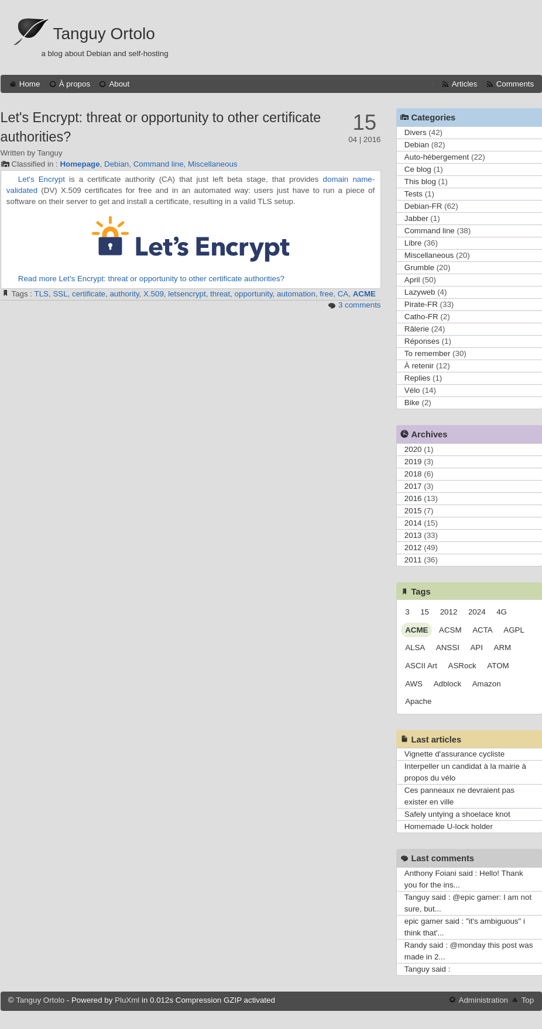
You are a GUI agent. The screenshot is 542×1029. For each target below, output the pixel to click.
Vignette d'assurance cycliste (454, 754)
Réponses (422, 341)
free (326, 293)
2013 (413, 535)
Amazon (486, 683)
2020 (413, 449)
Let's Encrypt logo (190, 239)
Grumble (419, 267)
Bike (412, 402)
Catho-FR (421, 316)
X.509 (153, 293)
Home (29, 84)
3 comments (359, 305)
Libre (413, 243)
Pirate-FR (421, 304)
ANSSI (447, 647)
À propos (74, 84)
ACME (364, 293)
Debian (116, 164)
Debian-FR (423, 206)
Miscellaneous (212, 164)
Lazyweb (419, 292)
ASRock (462, 665)
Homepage (80, 164)
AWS (414, 683)
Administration (483, 1000)
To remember (427, 353)
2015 (413, 510)
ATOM (498, 665)
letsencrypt (186, 293)
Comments (515, 84)
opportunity (254, 293)
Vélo (412, 390)
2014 (413, 523)
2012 (413, 547)
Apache (418, 701)
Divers (415, 132)
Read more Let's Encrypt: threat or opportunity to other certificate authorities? (151, 278)
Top (528, 1000)
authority (124, 293)
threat (220, 293)
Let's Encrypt (41, 179)
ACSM (450, 630)
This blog (420, 181)
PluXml (127, 1000)
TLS (42, 293)
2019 (413, 461)
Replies (417, 378)
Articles (465, 84)
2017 (413, 486)
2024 (477, 611)
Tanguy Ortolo (104, 34)
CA (343, 293)
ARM (503, 647)
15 (424, 611)
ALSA (415, 647)
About (119, 84)
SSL (60, 293)
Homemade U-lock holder (448, 826)
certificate (88, 293)
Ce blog (417, 169)
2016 (413, 498)
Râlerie (416, 328)
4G (501, 611)
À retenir (419, 365)
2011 (413, 559)
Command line (158, 164)
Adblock (447, 683)
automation (296, 293)
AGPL (513, 630)
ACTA (482, 630)
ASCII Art (421, 665)
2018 (413, 473)
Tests (413, 193)
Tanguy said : (427, 969)
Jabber (416, 218)
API (476, 647)
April (412, 279)
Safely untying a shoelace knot (457, 814)
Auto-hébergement (436, 157)
